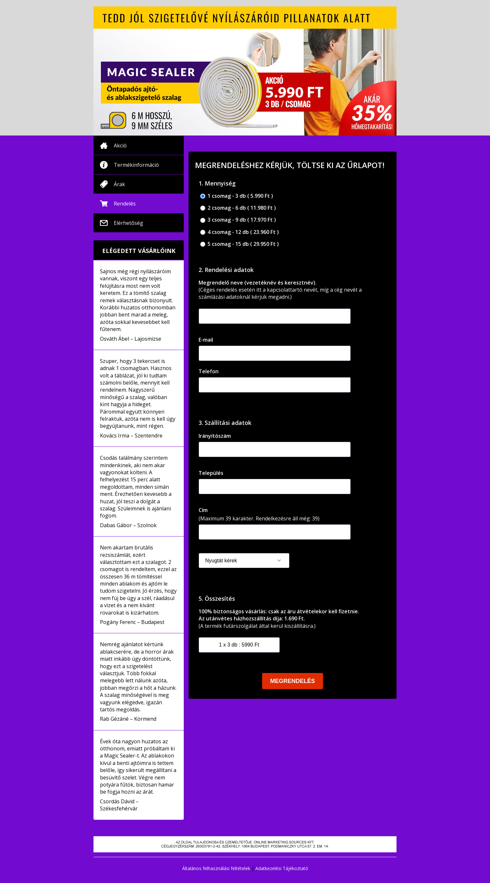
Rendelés (125, 203)
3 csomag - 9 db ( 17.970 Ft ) (238, 219)
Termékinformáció (136, 164)
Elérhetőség (128, 222)
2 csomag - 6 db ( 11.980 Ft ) (238, 208)
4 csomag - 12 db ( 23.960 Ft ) (239, 232)
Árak (119, 184)
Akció (120, 145)
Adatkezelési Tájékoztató (281, 868)
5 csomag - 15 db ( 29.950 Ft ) (239, 244)
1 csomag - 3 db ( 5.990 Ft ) (236, 196)
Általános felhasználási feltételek (216, 868)
